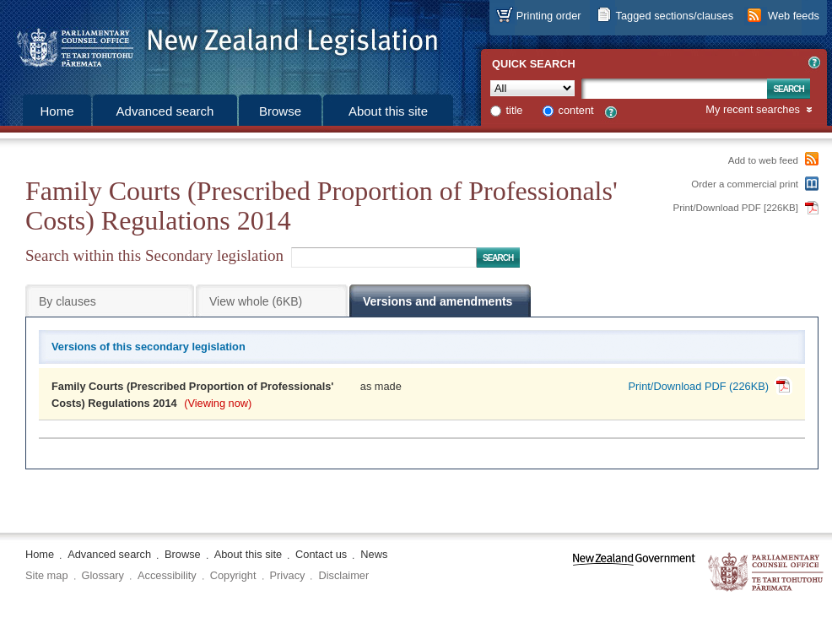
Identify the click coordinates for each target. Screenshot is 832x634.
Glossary (103, 575)
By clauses (67, 301)
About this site (388, 111)
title (514, 110)
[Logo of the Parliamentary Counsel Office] (219, 42)
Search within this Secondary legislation (154, 255)
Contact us (321, 554)
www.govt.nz (634, 573)
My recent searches (752, 110)
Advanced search (165, 111)
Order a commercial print (744, 184)
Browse (280, 111)
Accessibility (167, 575)
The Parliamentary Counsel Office (766, 573)
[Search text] (674, 89)
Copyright (233, 575)
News (373, 554)
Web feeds (793, 15)
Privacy (287, 575)
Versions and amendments (437, 301)
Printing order (548, 15)
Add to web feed (763, 160)
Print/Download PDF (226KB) (699, 386)
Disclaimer (343, 575)
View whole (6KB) (255, 301)
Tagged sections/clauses (674, 15)
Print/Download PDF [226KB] (736, 208)
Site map (46, 575)
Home (56, 111)
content (576, 110)
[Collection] (532, 88)
